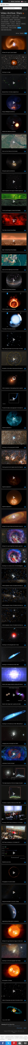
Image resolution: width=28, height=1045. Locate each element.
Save (5, 568)
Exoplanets (17, 19)
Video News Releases (6, 29)
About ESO (8, 15)
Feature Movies (5, 21)
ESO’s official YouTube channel (10, 480)
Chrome (6, 528)
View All (3, 15)
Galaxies (18, 21)
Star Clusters (12, 27)
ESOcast (6, 19)
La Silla (13, 23)
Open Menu (5, 4)
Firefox (5, 530)
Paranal (24, 23)
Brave (5, 526)
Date (26, 33)
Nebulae (18, 23)
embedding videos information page (8, 488)
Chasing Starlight (5, 17)
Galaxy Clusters (5, 23)
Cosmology (22, 17)
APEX (18, 15)
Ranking (21, 33)
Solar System (4, 27)
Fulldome (12, 21)
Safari (5, 532)
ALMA (14, 15)
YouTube (3, 478)
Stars (19, 27)
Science (12, 1)
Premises (3, 25)
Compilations (15, 17)
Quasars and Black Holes (13, 25)
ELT (2, 19)
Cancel (12, 568)
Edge (5, 529)
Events (11, 19)
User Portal (17, 1)
